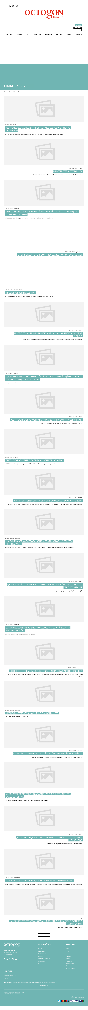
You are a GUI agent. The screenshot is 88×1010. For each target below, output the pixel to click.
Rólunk (40, 949)
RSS (39, 963)
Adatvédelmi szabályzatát (50, 982)
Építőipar (37, 34)
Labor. (69, 34)
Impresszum (41, 961)
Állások (79, 29)
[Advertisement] (44, 51)
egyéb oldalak (78, 252)
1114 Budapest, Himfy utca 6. (11, 952)
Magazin (48, 34)
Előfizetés (78, 25)
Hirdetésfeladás (42, 953)
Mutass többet (44, 935)
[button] (70, 28)
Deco (28, 34)
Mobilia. (79, 34)
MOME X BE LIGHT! (71, 968)
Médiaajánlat (77, 27)
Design (19, 34)
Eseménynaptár (70, 963)
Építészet (9, 34)
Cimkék (11, 92)
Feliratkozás (44, 985)
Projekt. (59, 34)
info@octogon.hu (8, 954)
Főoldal (5, 92)
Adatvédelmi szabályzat (44, 958)
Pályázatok (69, 961)
